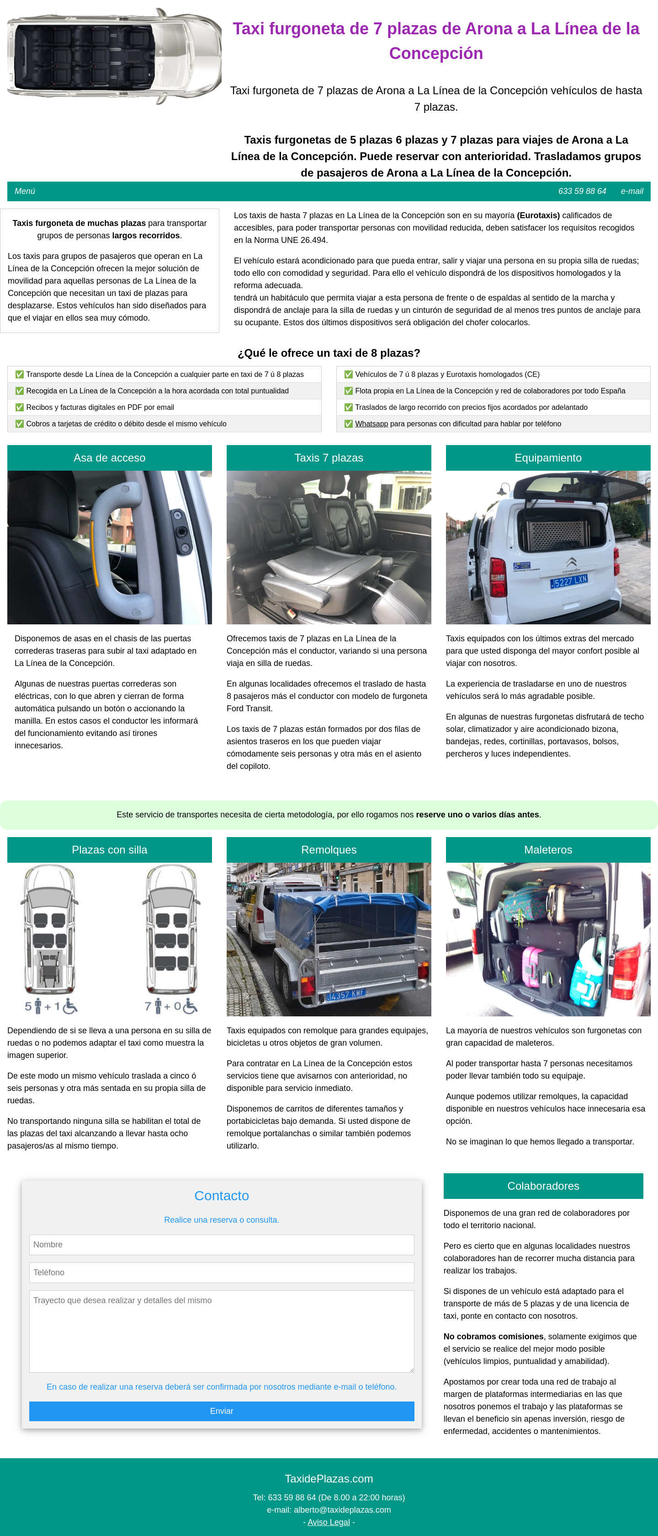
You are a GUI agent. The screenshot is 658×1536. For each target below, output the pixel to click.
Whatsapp (371, 424)
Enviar (221, 1411)
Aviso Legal (329, 1522)
